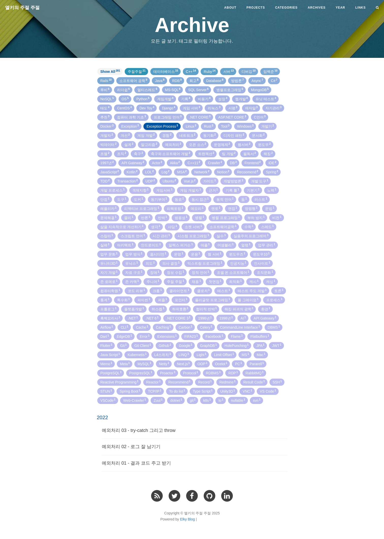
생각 (155, 226)
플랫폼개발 (134, 309)
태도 (104, 108)
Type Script (203, 391)
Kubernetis (137, 354)
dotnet (176, 400)
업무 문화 (109, 254)
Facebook (214, 336)
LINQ (184, 354)
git (193, 400)
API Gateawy (264, 318)
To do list (177, 391)
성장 (222, 98)
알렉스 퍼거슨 (181, 245)
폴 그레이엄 (248, 299)
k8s (207, 400)
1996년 (205, 318)
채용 (196, 281)
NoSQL (107, 98)
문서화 (258, 135)
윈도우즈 (237, 254)
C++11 (193, 162)
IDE (272, 162)
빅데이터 (108, 144)
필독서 (249, 153)
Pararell (257, 363)
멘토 (215, 208)
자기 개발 (109, 272)
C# (274, 80)
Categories (286, 7)
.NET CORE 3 (178, 318)
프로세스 (274, 299)
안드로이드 (151, 245)
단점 (104, 199)
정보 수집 (175, 272)
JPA (260, 345)
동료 (179, 199)
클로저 (203, 290)
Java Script (110, 354)
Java (159, 80)
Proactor (167, 372)
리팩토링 (175, 208)
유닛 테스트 (265, 98)
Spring (272, 172)
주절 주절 (175, 281)
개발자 (106, 135)
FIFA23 (191, 336)
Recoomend (247, 172)
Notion (223, 172)
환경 (265, 309)
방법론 (237, 80)
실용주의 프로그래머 (251, 235)
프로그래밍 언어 (168, 117)
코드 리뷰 (136, 290)
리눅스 (214, 108)
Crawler (215, 162)
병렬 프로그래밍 (226, 217)
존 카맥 (132, 281)
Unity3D (227, 391)
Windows (245, 126)
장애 (154, 272)
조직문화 (265, 272)
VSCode (108, 400)
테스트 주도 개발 (252, 290)
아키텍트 (125, 245)
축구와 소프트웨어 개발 (170, 153)
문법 (269, 208)
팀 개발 (229, 153)
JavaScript (109, 172)
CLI (124, 327)
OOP (202, 363)
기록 (185, 98)
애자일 (251, 108)
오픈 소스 (197, 144)
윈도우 (264, 144)
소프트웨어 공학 (133, 80)
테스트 (223, 290)
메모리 (197, 208)
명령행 (251, 208)
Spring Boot (130, 391)
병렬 (199, 217)
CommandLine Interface (240, 327)
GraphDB (208, 345)
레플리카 (108, 208)
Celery (206, 327)
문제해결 (108, 217)
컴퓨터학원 (110, 290)
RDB (177, 80)
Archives (317, 7)
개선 (125, 135)
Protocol (190, 372)
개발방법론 (233, 181)
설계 (128, 144)
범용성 (181, 217)
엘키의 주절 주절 (22, 7)
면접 (232, 208)
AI (243, 318)
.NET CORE (200, 117)
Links (360, 7)
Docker (107, 126)
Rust (208, 126)
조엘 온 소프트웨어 (233, 272)
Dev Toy (146, 108)
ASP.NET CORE (232, 117)
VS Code (268, 391)
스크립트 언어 (133, 235)
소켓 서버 (193, 226)
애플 (205, 245)
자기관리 (273, 108)
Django (168, 108)
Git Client (142, 345)
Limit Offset (224, 354)
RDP (233, 372)
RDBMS (213, 372)
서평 (232, 108)
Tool (225, 126)
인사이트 (262, 263)
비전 (276, 217)
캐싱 (270, 281)
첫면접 (215, 281)
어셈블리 (225, 245)
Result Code (254, 382)
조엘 (104, 153)
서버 (228, 71)
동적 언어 (225, 199)
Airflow (106, 327)
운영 (178, 254)
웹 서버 (214, 254)
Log (165, 172)
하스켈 (158, 309)
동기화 (209, 135)
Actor (157, 162)
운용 (195, 254)
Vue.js (190, 181)
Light (201, 354)
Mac (261, 354)
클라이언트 (179, 290)
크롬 (157, 290)
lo (220, 400)
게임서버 (164, 190)
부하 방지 (256, 217)
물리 (128, 217)
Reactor (153, 382)
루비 (104, 89)
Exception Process (162, 126)
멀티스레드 (147, 89)
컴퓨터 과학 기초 (131, 117)
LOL (149, 172)
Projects (256, 7)
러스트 (260, 199)
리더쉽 (123, 89)
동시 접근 (200, 199)
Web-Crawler (134, 400)
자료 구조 (133, 272)
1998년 (226, 318)
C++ (191, 71)
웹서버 (244, 144)
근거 (213, 190)
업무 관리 (266, 245)
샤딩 (172, 226)
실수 (221, 235)
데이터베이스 (165, 71)
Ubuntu (169, 181)
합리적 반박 (206, 309)
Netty (164, 363)
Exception (130, 126)
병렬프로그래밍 (229, 89)
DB (233, 162)
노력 (271, 190)
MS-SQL (173, 89)
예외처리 (173, 144)
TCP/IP (155, 391)
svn (257, 400)
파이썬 (143, 299)
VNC (247, 391)
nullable (238, 400)
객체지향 (140, 190)
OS (125, 98)
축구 (138, 153)
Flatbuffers (259, 336)
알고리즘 (149, 144)
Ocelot (221, 363)
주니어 (153, 281)
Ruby (209, 71)
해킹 (268, 153)
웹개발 (241, 98)
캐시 (254, 281)
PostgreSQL (110, 372)
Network (201, 172)
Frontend (253, 162)
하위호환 (180, 309)
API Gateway (132, 162)
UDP (150, 181)
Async (257, 80)
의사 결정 (171, 263)
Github (165, 345)
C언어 (260, 117)
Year (340, 7)
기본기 (253, 190)
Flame (237, 336)
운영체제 (222, 144)
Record (205, 382)
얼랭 (245, 245)
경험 (166, 135)
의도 (150, 263)
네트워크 (187, 135)
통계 (104, 299)
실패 (104, 245)
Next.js (183, 363)
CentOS (124, 108)
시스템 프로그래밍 (193, 235)
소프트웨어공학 (223, 226)
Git (123, 345)
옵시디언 (158, 254)
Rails (106, 80)
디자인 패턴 (233, 135)
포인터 (181, 299)
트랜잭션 (206, 153)
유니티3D (109, 263)
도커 (138, 199)
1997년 (107, 162)
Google (185, 345)
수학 (248, 226)
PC (238, 363)
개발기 (267, 126)
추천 (104, 117)
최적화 (235, 281)
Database (214, 80)
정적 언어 (200, 272)
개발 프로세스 (112, 190)
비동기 (204, 98)
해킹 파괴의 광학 (239, 309)
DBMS (274, 327)
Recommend (179, 382)
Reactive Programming (119, 382)
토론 (278, 290)
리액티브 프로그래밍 (141, 208)
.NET (133, 318)
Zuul (158, 400)
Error (145, 336)
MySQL (144, 363)
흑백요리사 (110, 318)
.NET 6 (152, 318)
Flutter (106, 345)
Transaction (127, 181)
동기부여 (159, 199)
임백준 (270, 71)
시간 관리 (161, 235)
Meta (125, 363)
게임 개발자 (190, 190)
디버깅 (249, 71)
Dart (104, 336)
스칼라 (106, 235)
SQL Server (198, 89)
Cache (142, 327)
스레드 (267, 226)
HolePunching (237, 345)
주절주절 (137, 71)
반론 (145, 217)
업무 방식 (133, 254)
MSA (181, 172)
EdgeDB (124, 336)
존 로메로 (109, 281)
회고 (194, 80)
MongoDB (260, 89)
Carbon (185, 327)
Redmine (227, 382)
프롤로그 (108, 309)
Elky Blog (187, 519)
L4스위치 (162, 354)
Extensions (167, 336)
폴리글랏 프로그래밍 (212, 299)
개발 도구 (259, 181)
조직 (121, 153)
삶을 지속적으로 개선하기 (121, 226)
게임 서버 (191, 108)
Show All (110, 71)
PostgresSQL (140, 372)
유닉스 (131, 263)
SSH (277, 382)
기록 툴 (232, 190)
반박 (162, 217)
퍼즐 (162, 299)
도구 (121, 199)
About (230, 7)
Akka (175, 162)
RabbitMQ (255, 372)
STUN (106, 391)
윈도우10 (261, 254)
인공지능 (238, 263)
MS (245, 354)
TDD (105, 181)
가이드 (209, 181)
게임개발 (165, 98)
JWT (276, 345)
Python (142, 98)
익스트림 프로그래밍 (204, 263)
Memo (106, 363)
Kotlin (132, 172)
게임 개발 (146, 135)
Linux (191, 126)
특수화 (123, 299)
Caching (163, 327)
